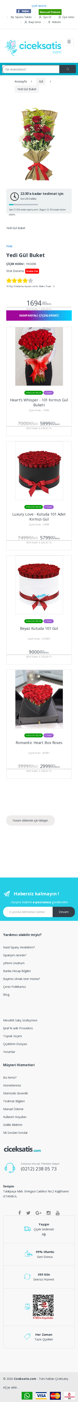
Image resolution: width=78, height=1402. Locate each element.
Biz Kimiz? (9, 1077)
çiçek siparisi (39, 5)
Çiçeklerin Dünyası (15, 1044)
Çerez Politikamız (14, 987)
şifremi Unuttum (14, 963)
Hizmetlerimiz (12, 1085)
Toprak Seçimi (12, 1036)
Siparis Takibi (21, 17)
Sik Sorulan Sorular (15, 1133)
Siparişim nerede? (14, 955)
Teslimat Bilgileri (14, 1101)
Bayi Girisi (32, 22)
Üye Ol (44, 17)
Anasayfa (21, 81)
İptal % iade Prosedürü (18, 1028)
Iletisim (54, 22)
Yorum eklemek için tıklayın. (30, 820)
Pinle (9, 246)
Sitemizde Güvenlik (15, 1093)
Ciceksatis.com (25, 1379)
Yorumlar (9, 1052)
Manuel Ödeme (50, 12)
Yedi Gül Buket (26, 89)
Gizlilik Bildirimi (12, 1125)
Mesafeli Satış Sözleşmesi (20, 1020)
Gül (41, 81)
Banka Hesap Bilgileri (17, 971)
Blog (6, 995)
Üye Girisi (66, 17)
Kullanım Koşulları (14, 1117)
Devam (64, 912)
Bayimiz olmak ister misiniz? (21, 979)
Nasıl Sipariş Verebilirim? (19, 947)
